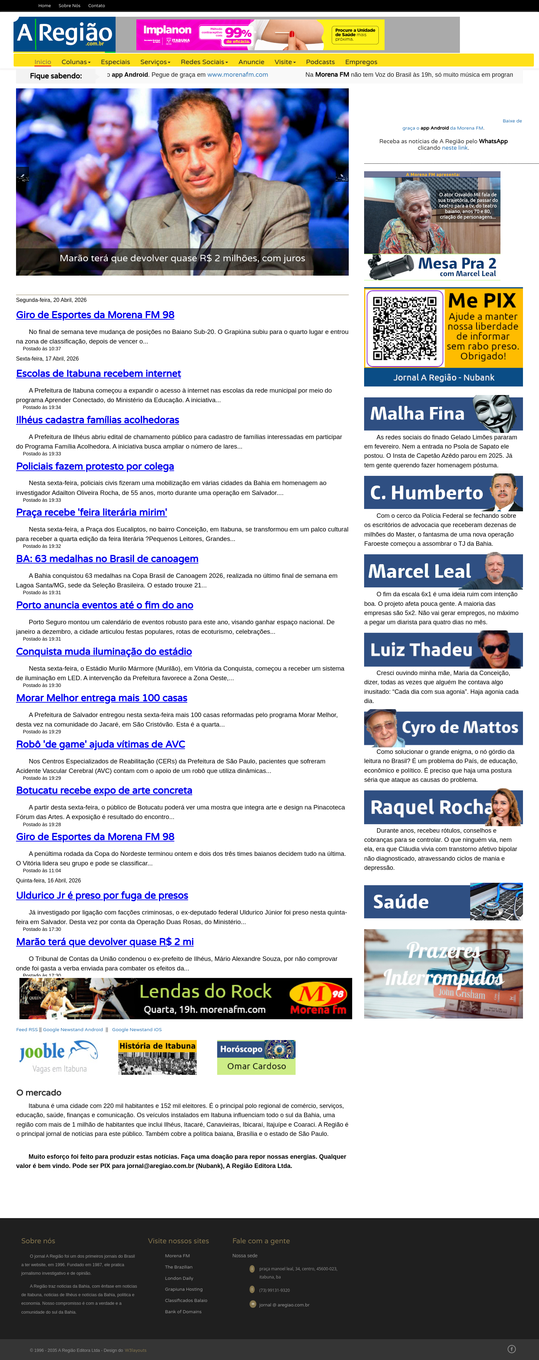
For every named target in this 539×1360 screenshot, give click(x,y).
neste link (455, 148)
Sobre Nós (69, 6)
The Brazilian (179, 1267)
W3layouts (135, 1350)
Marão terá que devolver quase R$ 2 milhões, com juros (182, 258)
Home (44, 6)
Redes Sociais (204, 62)
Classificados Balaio (186, 1300)
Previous (22, 177)
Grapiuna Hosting (184, 1289)
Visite (285, 62)
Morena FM (177, 1256)
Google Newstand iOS (137, 1030)
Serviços (155, 62)
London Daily (179, 1278)
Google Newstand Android (73, 1030)
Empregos (361, 62)
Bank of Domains (183, 1312)
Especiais (115, 62)
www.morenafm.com (262, 74)
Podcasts (320, 62)
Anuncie (251, 62)
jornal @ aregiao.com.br (284, 1305)
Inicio (42, 62)
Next (342, 177)
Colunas (75, 62)
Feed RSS (27, 1030)
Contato (96, 6)
